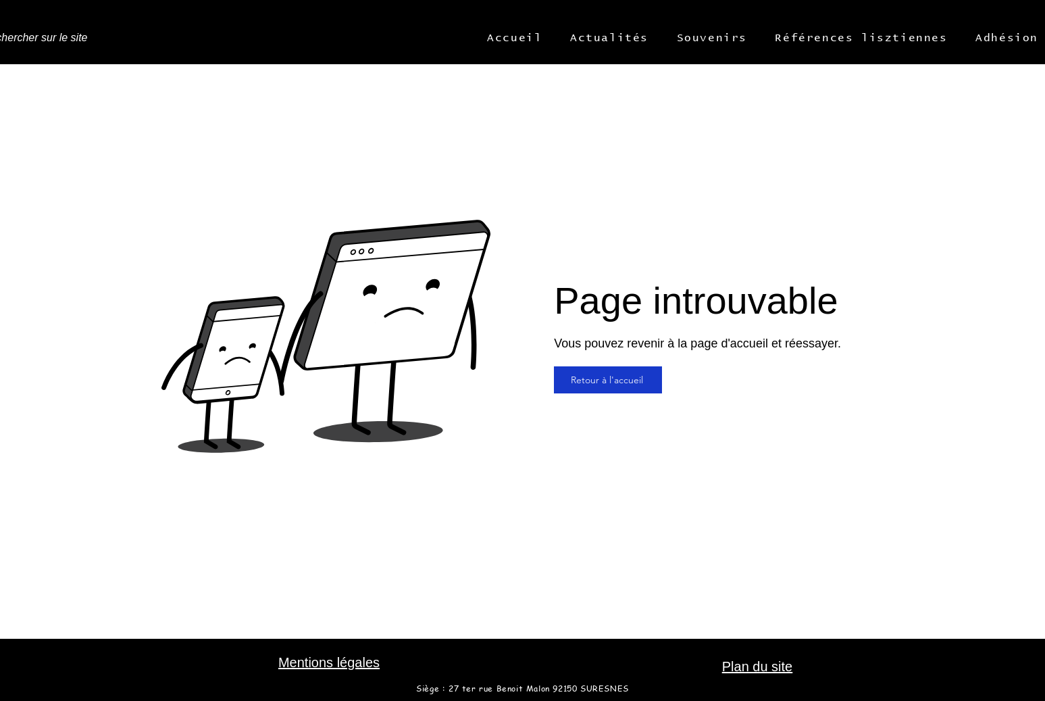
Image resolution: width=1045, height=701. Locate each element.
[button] (515, 38)
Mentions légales (329, 662)
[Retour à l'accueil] (608, 379)
